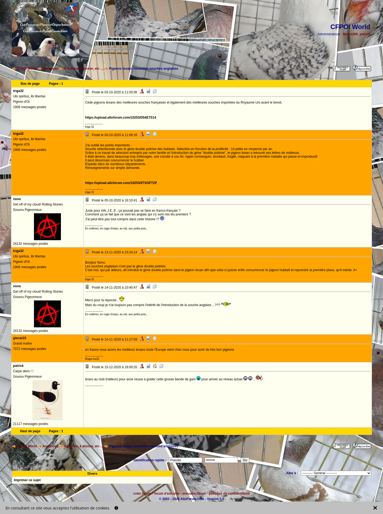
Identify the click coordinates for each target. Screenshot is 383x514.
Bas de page (30, 84)
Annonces (50, 68)
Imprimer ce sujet (27, 480)
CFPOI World (27, 68)
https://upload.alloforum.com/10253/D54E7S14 (120, 117)
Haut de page (30, 431)
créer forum (142, 493)
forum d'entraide (167, 493)
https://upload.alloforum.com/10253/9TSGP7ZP (121, 183)
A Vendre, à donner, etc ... (83, 68)
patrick (365, 34)
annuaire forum (194, 493)
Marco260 (350, 34)
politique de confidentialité (229, 493)
